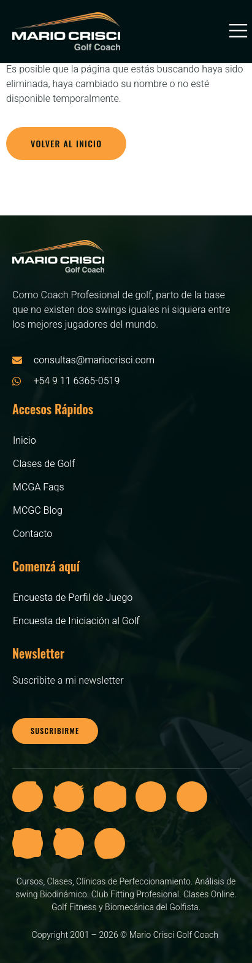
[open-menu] (233, 31)
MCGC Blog (38, 510)
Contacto (32, 534)
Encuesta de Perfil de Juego (72, 597)
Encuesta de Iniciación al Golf (76, 621)
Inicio (24, 440)
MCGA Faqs (38, 487)
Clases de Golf (44, 464)
